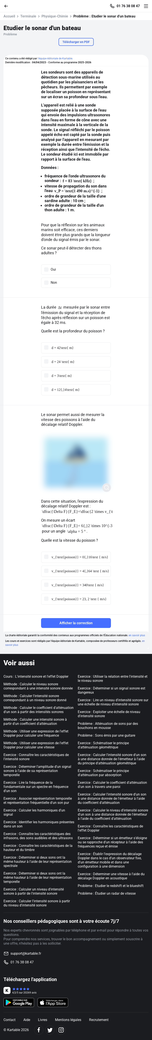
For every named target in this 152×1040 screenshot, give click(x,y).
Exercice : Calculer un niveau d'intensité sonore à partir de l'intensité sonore (33, 891)
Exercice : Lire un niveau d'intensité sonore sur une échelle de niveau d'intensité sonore (113, 702)
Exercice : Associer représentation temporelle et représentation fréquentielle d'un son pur (37, 800)
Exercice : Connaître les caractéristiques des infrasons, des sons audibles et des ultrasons (38, 836)
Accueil (9, 16)
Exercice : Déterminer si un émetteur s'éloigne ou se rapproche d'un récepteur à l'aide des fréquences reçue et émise (112, 842)
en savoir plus (137, 635)
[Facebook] (38, 1030)
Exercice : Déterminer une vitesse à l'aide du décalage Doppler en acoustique (111, 876)
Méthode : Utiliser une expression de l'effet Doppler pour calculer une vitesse (35, 745)
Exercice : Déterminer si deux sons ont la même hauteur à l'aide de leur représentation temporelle (37, 877)
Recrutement (99, 1020)
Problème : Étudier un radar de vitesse (107, 893)
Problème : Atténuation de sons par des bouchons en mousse (108, 726)
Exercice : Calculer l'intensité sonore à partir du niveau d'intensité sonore (36, 903)
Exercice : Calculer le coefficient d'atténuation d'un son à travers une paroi (112, 784)
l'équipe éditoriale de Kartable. (55, 58)
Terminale (28, 16)
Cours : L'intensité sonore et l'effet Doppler (35, 676)
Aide (26, 1020)
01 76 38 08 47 (128, 6)
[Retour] (7, 6)
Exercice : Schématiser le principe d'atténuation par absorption (103, 773)
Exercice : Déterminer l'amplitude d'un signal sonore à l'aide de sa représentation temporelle (37, 771)
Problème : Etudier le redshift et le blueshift (110, 886)
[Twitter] (50, 1030)
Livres (42, 1020)
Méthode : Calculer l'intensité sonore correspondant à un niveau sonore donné (34, 698)
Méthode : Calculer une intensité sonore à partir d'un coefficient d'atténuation (35, 721)
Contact (9, 1020)
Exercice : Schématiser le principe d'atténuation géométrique (103, 745)
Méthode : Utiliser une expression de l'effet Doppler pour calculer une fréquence (35, 733)
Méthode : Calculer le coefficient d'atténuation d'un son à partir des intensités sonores (38, 710)
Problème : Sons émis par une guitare (106, 735)
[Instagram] (61, 1030)
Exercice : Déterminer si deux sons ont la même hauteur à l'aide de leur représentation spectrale (37, 861)
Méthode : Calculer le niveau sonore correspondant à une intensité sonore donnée (38, 686)
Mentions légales (68, 1020)
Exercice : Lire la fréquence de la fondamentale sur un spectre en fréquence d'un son (35, 786)
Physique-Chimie (54, 16)
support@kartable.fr (25, 953)
